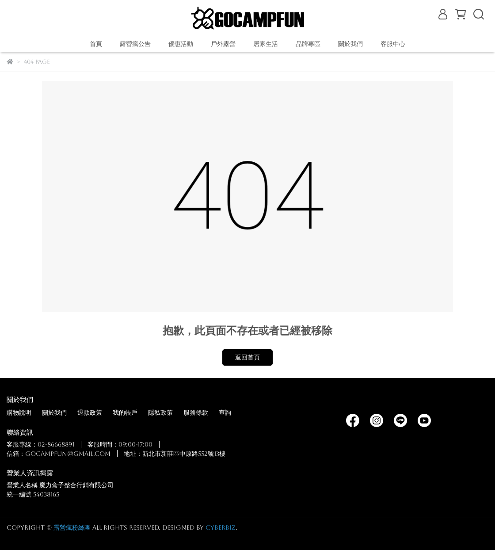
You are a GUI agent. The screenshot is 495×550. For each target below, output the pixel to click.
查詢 (225, 412)
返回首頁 (247, 357)
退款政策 (89, 412)
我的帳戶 (125, 412)
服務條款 (195, 412)
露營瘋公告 (135, 43)
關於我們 (54, 412)
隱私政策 (160, 412)
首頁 (96, 43)
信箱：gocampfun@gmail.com (58, 453)
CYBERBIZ (221, 527)
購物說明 (19, 412)
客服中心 (393, 43)
